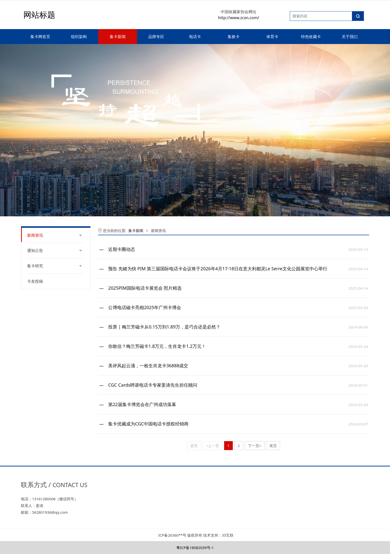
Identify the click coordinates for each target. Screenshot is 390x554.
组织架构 (79, 36)
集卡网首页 (40, 36)
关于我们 (350, 36)
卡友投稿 (35, 281)
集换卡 (234, 36)
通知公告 (35, 250)
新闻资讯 (35, 235)
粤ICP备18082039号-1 (195, 547)
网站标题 (39, 14)
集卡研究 (35, 266)
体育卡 (272, 36)
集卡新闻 (118, 36)
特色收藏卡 (311, 36)
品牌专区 (156, 36)
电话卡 (195, 36)
